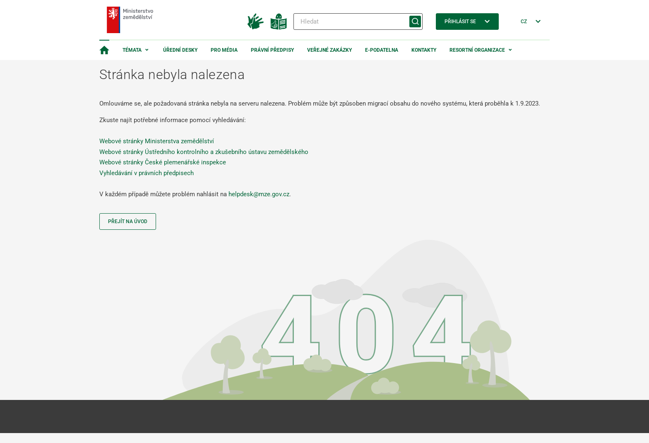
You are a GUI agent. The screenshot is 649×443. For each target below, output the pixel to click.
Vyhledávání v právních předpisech (146, 173)
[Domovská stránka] (104, 50)
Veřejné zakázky (329, 50)
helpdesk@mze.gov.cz (258, 194)
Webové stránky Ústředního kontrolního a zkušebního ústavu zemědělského (203, 152)
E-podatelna (381, 50)
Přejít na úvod (127, 221)
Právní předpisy (272, 50)
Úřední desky (180, 50)
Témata (132, 50)
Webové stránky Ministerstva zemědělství (156, 141)
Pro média (224, 50)
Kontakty (423, 50)
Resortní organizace (477, 50)
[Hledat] (358, 21)
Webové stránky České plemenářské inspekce (162, 162)
